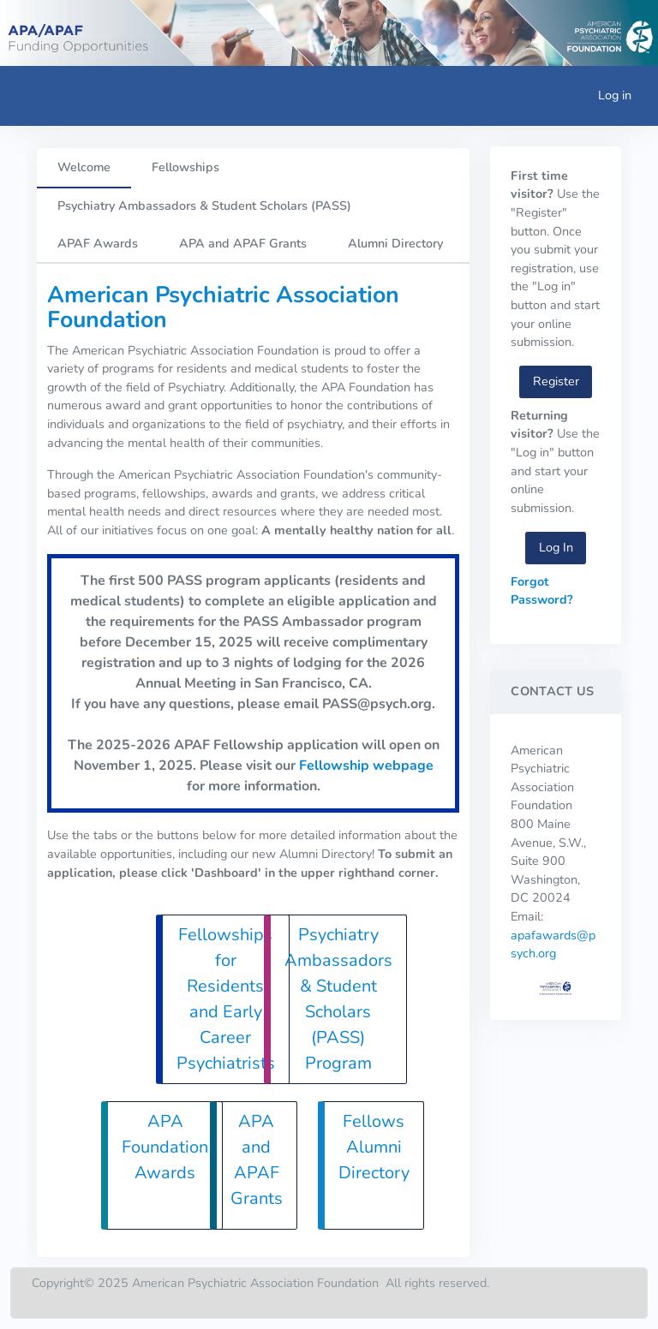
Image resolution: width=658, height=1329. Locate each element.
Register (556, 381)
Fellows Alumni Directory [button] (374, 1147)
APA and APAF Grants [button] (256, 1160)
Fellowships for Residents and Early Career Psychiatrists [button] (225, 999)
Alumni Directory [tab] (395, 243)
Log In (556, 547)
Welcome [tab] (84, 167)
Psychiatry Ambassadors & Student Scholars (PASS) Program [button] (338, 999)
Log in (614, 95)
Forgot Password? (542, 591)
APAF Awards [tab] (97, 243)
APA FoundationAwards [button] (165, 1147)
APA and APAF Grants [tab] (243, 243)
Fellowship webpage (366, 765)
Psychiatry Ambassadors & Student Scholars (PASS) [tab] (204, 205)
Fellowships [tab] (185, 167)
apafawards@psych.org (553, 944)
